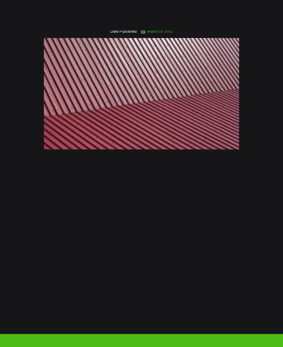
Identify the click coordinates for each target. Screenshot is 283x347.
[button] (85, 20)
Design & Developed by (232, 340)
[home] (13, 20)
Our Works (182, 20)
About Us (56, 20)
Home (38, 20)
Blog (200, 20)
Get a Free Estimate (256, 20)
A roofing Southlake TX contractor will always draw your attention (93, 218)
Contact (215, 20)
